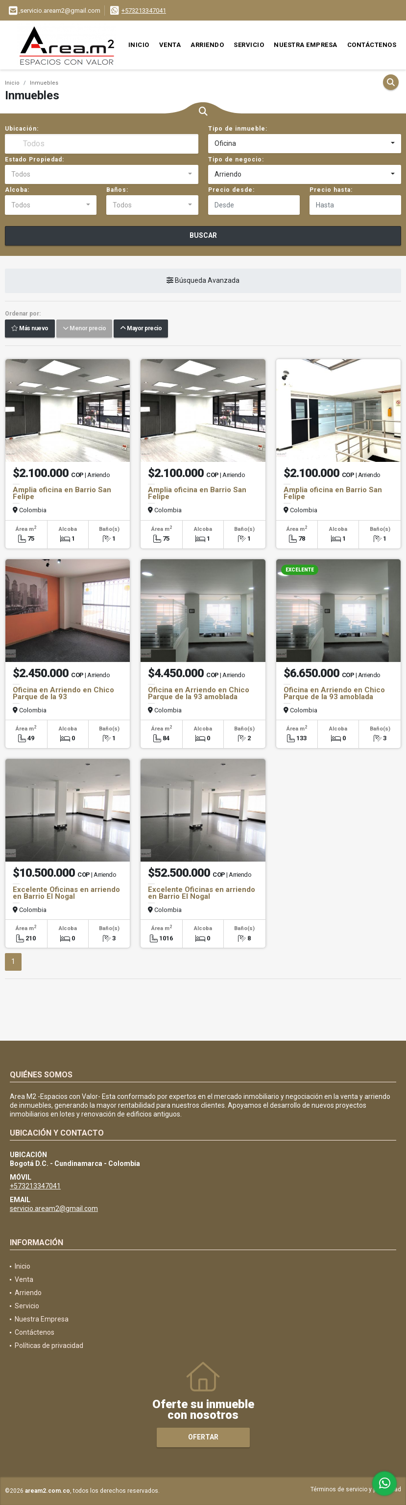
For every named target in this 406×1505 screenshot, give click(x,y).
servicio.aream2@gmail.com (54, 1208)
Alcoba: (17, 189)
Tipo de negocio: (236, 159)
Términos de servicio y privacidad (355, 1489)
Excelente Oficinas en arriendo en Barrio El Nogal (66, 893)
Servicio (249, 44)
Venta (170, 44)
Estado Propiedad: (34, 159)
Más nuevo (29, 328)
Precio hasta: (331, 189)
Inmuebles (44, 83)
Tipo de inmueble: (237, 128)
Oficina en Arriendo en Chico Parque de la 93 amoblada (198, 693)
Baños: (117, 189)
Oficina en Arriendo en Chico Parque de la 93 (63, 693)
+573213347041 (143, 10)
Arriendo (207, 44)
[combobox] (305, 144)
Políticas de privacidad (49, 1345)
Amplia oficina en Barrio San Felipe (62, 493)
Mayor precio (141, 328)
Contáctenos (372, 44)
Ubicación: (22, 128)
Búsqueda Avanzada (203, 281)
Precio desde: (231, 189)
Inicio (138, 44)
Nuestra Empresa (305, 44)
